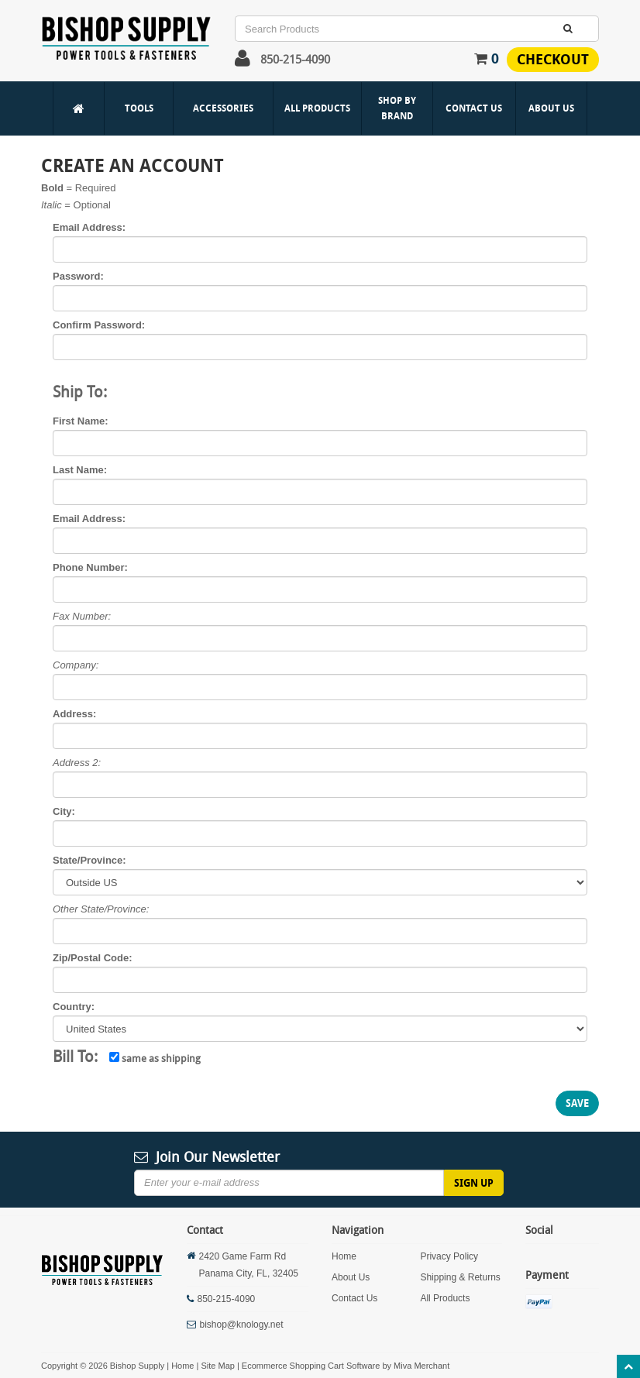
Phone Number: (90, 567)
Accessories (223, 108)
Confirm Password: (99, 325)
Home (344, 1256)
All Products (317, 108)
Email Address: (89, 227)
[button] (242, 62)
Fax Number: (82, 616)
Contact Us (474, 108)
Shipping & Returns (460, 1277)
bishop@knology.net (242, 1324)
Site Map (217, 1365)
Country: (74, 1006)
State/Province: (89, 860)
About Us (551, 108)
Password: (78, 276)
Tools (139, 108)
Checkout (553, 59)
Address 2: (77, 762)
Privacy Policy (449, 1256)
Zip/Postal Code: (92, 958)
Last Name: (80, 470)
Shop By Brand (397, 108)
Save (577, 1103)
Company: (75, 665)
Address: (74, 714)
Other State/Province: (101, 909)
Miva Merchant (421, 1365)
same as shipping (155, 1058)
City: (64, 811)
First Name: (80, 421)
